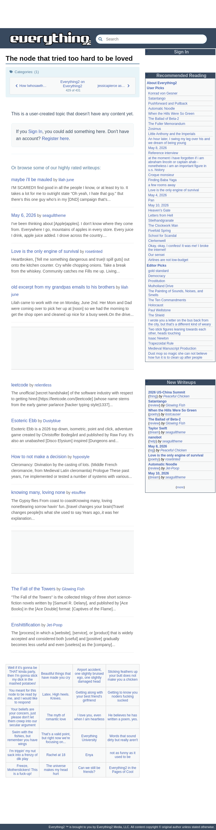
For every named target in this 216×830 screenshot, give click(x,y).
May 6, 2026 (23, 215)
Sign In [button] (181, 52)
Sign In (35, 131)
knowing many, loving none (38, 492)
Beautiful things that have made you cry (56, 676)
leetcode (19, 385)
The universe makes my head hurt (56, 770)
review (154, 405)
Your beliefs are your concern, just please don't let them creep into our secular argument (22, 717)
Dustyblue (51, 421)
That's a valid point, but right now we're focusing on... (55, 738)
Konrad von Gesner (162, 93)
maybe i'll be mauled (31, 179)
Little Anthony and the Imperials (171, 134)
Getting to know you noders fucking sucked (123, 696)
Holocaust (155, 305)
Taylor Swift (157, 428)
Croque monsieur (161, 175)
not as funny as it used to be (123, 755)
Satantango (156, 98)
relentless (43, 385)
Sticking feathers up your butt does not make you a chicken (123, 675)
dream (154, 432)
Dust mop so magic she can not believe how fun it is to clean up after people (177, 355)
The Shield (156, 315)
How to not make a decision (39, 456)
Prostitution (156, 281)
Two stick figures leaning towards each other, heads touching (177, 331)
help (152, 441)
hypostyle (81, 457)
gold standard (158, 271)
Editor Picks (156, 265)
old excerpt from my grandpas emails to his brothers (63, 287)
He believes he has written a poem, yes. (122, 717)
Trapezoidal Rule (161, 343)
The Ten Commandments (167, 300)
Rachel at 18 (55, 755)
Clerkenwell (157, 241)
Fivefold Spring (159, 231)
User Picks (155, 88)
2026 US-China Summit (166, 392)
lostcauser (173, 414)
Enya (89, 755)
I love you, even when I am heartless (89, 717)
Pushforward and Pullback (167, 103)
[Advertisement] (108, 14)
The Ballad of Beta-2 (163, 119)
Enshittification (25, 624)
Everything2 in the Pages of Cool (122, 770)
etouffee (78, 492)
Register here (55, 138)
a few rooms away (162, 185)
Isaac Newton (158, 338)
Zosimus (154, 129)
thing (153, 396)
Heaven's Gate (159, 210)
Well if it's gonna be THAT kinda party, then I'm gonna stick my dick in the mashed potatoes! (22, 675)
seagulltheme (54, 215)
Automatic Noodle (161, 109)
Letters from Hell (160, 215)
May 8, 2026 (157, 148)
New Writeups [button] (181, 382)
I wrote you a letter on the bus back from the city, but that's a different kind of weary (179, 322)
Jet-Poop (54, 625)
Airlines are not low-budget (168, 260)
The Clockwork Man (163, 226)
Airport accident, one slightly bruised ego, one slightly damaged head (89, 675)
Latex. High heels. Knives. (55, 696)
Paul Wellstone (159, 310)
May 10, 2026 (158, 205)
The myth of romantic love (56, 717)
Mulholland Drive (160, 286)
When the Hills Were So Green (171, 114)
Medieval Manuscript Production (172, 348)
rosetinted (93, 251)
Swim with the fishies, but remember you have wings (23, 738)
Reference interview (163, 153)
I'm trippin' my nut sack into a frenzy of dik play (23, 755)
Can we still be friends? (89, 770)
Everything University (89, 738)
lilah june (66, 179)
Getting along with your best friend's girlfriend (89, 696)
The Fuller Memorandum (166, 124)
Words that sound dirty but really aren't (122, 738)
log (151, 450)
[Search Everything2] (151, 39)
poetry (154, 414)
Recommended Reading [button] (181, 75)
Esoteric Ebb (24, 420)
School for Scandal (162, 236)
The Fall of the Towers (33, 588)
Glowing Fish (73, 589)
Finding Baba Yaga (162, 180)
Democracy (156, 276)
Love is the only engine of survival (45, 251)
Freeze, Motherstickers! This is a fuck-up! (22, 770)
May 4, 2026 (157, 195)
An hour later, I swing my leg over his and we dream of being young (179, 141)
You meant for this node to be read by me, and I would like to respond (22, 696)
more (180, 487)
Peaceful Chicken (176, 396)
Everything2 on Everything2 (72, 84)
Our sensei (156, 255)
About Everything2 (162, 83)
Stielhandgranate (161, 220)
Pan (151, 200)
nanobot (154, 437)
